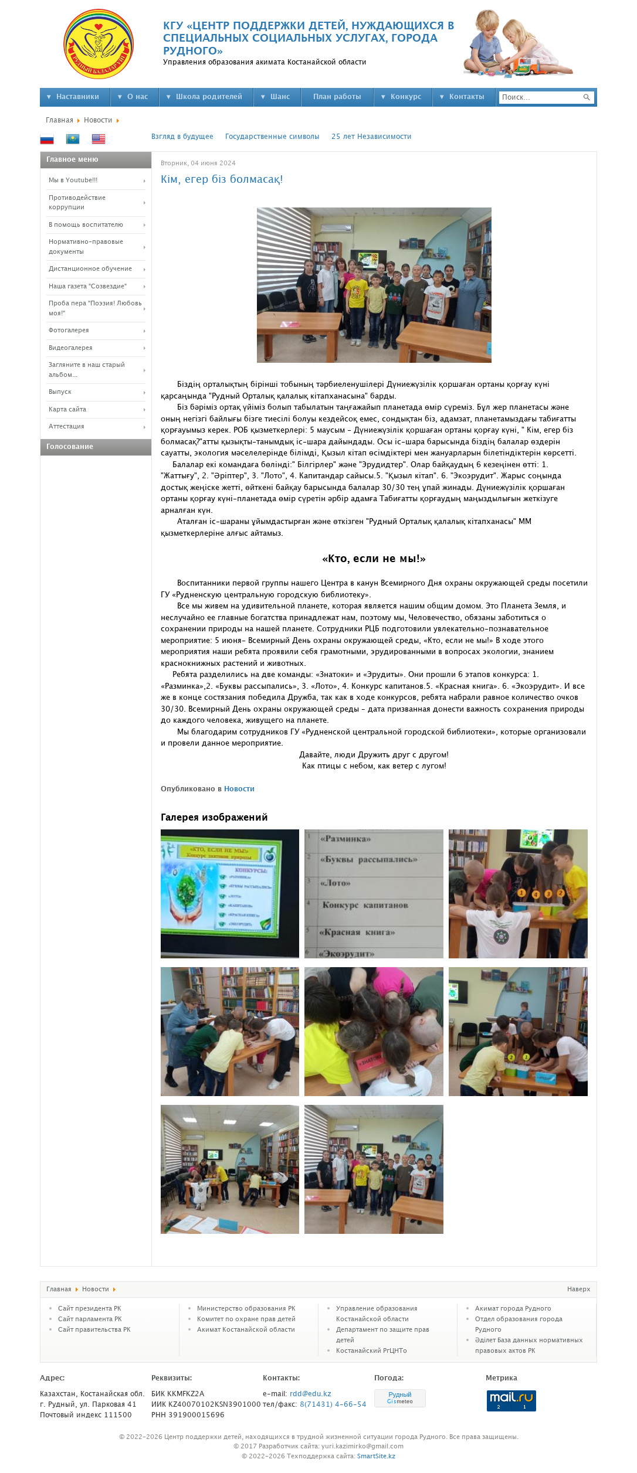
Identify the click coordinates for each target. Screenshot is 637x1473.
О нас (137, 97)
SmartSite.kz (376, 1457)
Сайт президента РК (89, 1309)
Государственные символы (272, 137)
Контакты (466, 97)
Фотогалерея (69, 331)
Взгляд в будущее (182, 137)
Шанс (280, 97)
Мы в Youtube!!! (73, 180)
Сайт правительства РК (94, 1330)
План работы (337, 97)
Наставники (77, 97)
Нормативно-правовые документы (86, 247)
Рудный (399, 1394)
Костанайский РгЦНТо (371, 1351)
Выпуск (60, 392)
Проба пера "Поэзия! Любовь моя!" (95, 309)
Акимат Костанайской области (246, 1330)
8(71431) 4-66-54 (333, 1404)
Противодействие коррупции (77, 203)
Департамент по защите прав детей (382, 1335)
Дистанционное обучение (90, 269)
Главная (59, 120)
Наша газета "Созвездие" (88, 287)
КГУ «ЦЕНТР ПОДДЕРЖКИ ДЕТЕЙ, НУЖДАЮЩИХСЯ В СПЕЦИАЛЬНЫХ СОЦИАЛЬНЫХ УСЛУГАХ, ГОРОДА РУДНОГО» (308, 38)
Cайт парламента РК (90, 1319)
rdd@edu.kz (310, 1394)
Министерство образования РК (246, 1309)
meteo (400, 1401)
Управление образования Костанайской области (377, 1314)
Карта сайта (67, 410)
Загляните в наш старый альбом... (87, 370)
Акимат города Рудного (513, 1309)
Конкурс (406, 97)
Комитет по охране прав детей (246, 1319)
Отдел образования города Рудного (519, 1324)
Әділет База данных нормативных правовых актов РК (529, 1346)
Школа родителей (209, 97)
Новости (98, 120)
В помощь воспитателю (86, 225)
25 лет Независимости (371, 137)
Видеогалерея (71, 348)
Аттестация (66, 427)
